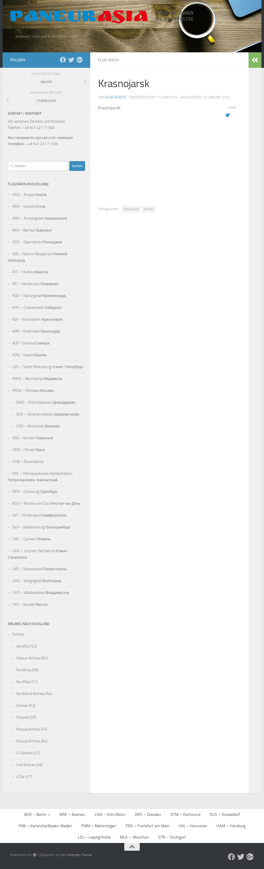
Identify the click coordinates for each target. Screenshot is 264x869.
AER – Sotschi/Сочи (28, 206)
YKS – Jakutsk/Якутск (30, 604)
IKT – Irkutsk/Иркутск (30, 272)
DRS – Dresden (148, 814)
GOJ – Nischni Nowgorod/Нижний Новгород (37, 257)
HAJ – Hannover (193, 825)
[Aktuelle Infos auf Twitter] (71, 60)
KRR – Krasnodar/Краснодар (36, 331)
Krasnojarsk (131, 209)
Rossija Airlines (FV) (31, 729)
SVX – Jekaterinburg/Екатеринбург (41, 527)
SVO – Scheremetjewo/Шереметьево (47, 414)
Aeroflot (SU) (26, 646)
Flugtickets (115, 97)
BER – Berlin (35, 814)
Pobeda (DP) (26, 717)
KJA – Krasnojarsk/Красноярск (37, 319)
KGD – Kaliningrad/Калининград (39, 295)
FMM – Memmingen (98, 825)
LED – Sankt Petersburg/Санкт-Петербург (48, 367)
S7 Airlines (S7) (28, 753)
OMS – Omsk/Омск (28, 450)
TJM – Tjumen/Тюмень (31, 539)
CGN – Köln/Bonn (110, 814)
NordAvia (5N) (27, 670)
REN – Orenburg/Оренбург (34, 491)
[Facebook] (63, 60)
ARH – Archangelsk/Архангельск (39, 218)
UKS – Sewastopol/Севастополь (39, 569)
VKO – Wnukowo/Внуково (38, 426)
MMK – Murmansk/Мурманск (37, 378)
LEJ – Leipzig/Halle (94, 837)
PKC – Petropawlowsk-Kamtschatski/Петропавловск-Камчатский (40, 476)
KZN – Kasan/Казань (29, 355)
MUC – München (134, 837)
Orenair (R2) (25, 705)
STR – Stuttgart (172, 837)
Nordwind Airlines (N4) (34, 693)
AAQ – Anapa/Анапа (29, 194)
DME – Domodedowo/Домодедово (46, 402)
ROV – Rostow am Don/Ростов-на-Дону (46, 503)
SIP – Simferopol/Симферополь (39, 515)
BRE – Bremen (72, 814)
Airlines (18, 634)
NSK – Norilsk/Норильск (32, 438)
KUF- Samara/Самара (31, 343)
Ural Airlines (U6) (29, 765)
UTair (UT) (24, 776)
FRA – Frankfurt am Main (147, 825)
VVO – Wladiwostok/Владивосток (40, 592)
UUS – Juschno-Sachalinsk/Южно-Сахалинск (38, 554)
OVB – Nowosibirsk (28, 461)
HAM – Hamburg (230, 825)
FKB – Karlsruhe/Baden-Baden (45, 825)
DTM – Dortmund (185, 814)
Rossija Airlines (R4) (31, 741)
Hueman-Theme (80, 855)
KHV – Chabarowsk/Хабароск (37, 307)
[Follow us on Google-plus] (79, 60)
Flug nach (108, 59)
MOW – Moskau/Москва (32, 390)
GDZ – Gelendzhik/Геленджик (37, 242)
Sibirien (148, 209)
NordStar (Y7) (27, 682)
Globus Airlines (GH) (32, 658)
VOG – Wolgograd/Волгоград (36, 580)
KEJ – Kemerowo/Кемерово (35, 284)
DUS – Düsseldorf (225, 814)
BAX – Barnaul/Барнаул (32, 230)
